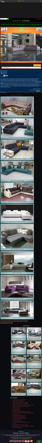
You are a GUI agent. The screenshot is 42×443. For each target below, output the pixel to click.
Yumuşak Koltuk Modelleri (17, 427)
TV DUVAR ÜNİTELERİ (16, 407)
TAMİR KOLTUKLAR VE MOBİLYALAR (19, 415)
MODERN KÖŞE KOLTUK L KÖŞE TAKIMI (18, 347)
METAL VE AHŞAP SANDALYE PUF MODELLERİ (21, 406)
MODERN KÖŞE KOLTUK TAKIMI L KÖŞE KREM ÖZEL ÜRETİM (18, 361)
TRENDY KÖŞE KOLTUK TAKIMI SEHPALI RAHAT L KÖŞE (18, 389)
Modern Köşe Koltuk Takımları (16, 95)
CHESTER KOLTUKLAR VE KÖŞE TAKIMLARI (20, 402)
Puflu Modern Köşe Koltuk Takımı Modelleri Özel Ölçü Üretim (34, 334)
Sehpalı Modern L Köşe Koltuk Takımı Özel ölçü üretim (34, 389)
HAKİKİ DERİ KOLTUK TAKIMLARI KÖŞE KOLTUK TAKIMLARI (23, 426)
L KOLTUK (14, 423)
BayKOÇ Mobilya (21, 1)
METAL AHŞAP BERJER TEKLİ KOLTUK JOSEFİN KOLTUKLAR (23, 405)
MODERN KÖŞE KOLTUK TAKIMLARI (19, 399)
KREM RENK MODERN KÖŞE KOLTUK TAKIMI (34, 361)
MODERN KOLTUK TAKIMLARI (18, 401)
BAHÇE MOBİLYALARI (16, 419)
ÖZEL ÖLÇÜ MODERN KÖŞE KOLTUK (34, 347)
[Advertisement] (21, 10)
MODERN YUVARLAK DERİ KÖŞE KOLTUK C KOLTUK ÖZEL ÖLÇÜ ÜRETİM (34, 375)
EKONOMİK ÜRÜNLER (16, 410)
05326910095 (25, 20)
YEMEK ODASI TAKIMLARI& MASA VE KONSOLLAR (22, 411)
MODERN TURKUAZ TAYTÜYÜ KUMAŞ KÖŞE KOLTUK (18, 334)
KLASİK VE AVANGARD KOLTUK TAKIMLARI (20, 403)
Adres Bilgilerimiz (3, 74)
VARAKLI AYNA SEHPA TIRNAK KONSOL (20, 418)
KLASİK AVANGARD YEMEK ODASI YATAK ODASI (21, 422)
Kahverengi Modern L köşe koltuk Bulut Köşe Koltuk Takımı (18, 375)
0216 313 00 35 (16, 20)
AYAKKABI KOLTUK (16, 414)
